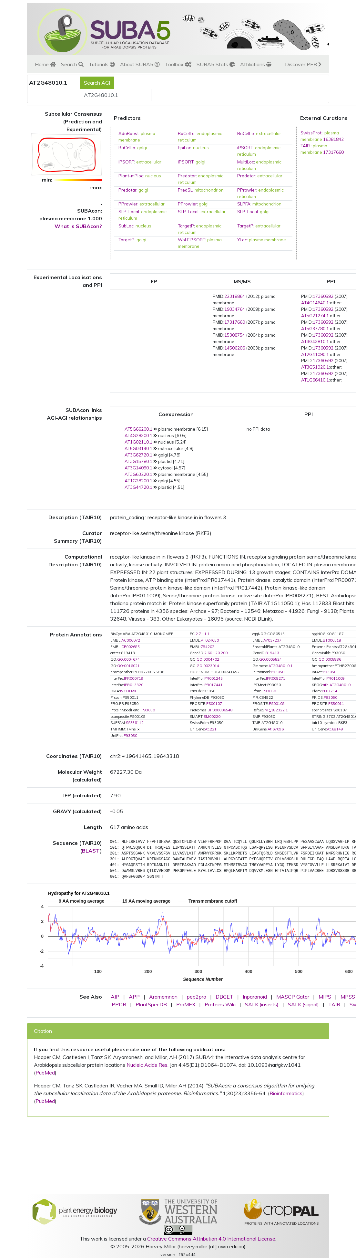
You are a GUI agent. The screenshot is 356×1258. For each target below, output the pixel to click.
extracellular (268, 133)
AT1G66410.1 (315, 380)
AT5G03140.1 (138, 448)
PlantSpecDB (151, 1004)
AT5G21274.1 (315, 315)
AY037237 (272, 640)
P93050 (277, 672)
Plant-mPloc (130, 175)
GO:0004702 (208, 659)
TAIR (305, 145)
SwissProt (310, 132)
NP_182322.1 (276, 710)
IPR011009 (335, 678)
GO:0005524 (270, 659)
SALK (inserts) (262, 1004)
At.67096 (276, 729)
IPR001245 (213, 678)
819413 (272, 653)
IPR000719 (133, 678)
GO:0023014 (208, 666)
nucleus (201, 147)
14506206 (234, 348)
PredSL (185, 190)
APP (134, 996)
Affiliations (255, 64)
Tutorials (102, 64)
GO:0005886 (330, 659)
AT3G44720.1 (138, 487)
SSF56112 (135, 722)
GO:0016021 (128, 666)
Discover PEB (303, 64)
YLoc (242, 239)
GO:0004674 (128, 659)
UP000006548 (220, 710)
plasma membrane (267, 239)
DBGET (224, 996)
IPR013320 (133, 685)
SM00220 (212, 716)
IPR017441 (213, 685)
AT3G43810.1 (315, 341)
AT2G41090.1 (315, 354)
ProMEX (185, 1004)
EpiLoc (184, 147)
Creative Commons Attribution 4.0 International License (211, 1238)
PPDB (119, 1004)
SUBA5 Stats (216, 64)
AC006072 (130, 640)
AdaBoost (128, 133)
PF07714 (329, 691)
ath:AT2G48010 (337, 685)
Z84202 (207, 647)
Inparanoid (255, 996)
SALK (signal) (303, 1004)
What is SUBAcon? (78, 226)
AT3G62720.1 (138, 454)
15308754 (234, 335)
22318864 (234, 296)
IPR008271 (275, 678)
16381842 (333, 139)
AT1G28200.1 (138, 480)
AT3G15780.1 (138, 461)
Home (45, 64)
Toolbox (178, 64)
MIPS (325, 996)
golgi (142, 147)
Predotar (187, 175)
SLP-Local (128, 211)
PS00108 (277, 703)
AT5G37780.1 (315, 328)
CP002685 (130, 647)
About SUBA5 (140, 64)
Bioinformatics (286, 1093)
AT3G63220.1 (138, 474)
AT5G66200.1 (138, 429)
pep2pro (196, 996)
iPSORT (245, 147)
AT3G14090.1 (138, 467)
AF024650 (210, 640)
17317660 (333, 152)
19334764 (234, 309)
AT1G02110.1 (138, 442)
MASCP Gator (292, 996)
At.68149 (335, 729)
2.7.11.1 (203, 634)
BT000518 (332, 640)
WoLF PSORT (191, 239)
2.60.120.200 (216, 653)
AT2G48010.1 (281, 666)
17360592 (323, 296)
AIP (115, 996)
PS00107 (214, 703)
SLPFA (243, 203)
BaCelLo (186, 133)
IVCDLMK (128, 691)
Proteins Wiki (220, 1004)
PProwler (246, 190)
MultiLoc (245, 161)
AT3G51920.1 (315, 367)
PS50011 (336, 703)
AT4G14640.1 (315, 302)
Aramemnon (163, 996)
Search (72, 64)
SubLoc (126, 225)
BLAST (91, 850)
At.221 (211, 729)
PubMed (45, 1072)
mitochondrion (209, 190)
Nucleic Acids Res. (147, 1065)
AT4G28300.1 (138, 435)
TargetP (186, 225)
